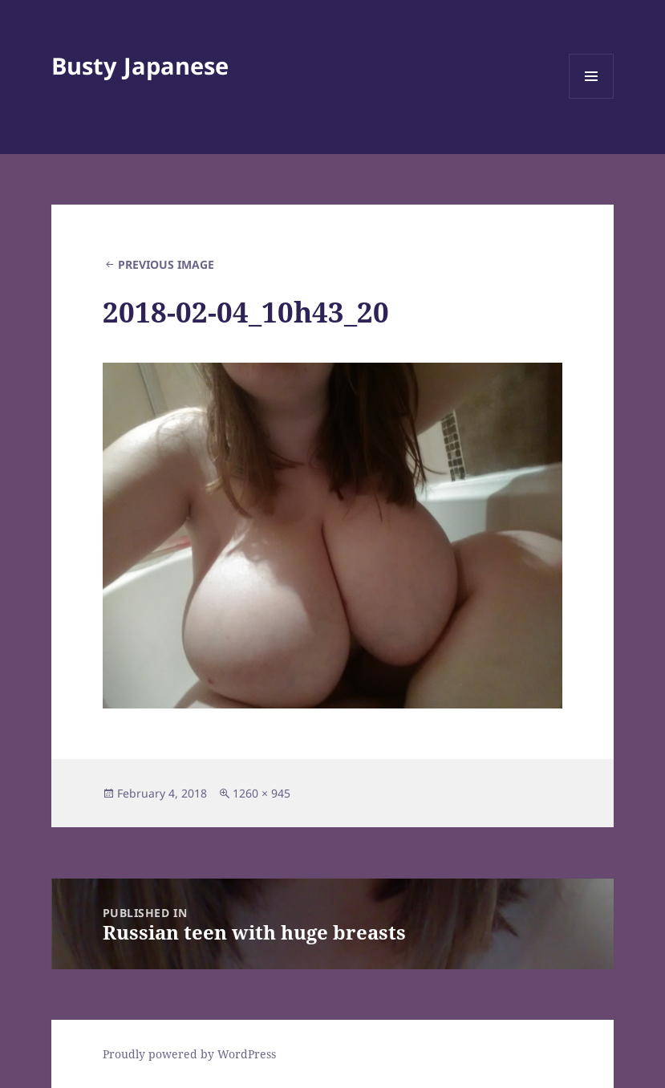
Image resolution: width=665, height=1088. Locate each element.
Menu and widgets (592, 98)
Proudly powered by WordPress (189, 1054)
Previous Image (166, 264)
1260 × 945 (261, 793)
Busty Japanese (140, 65)
